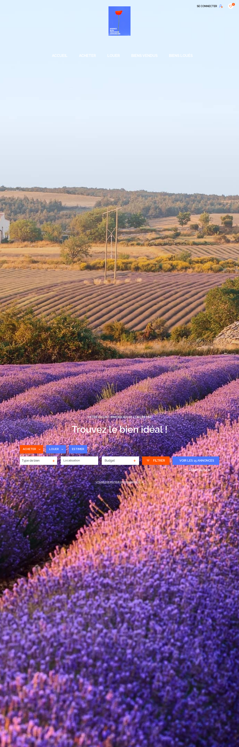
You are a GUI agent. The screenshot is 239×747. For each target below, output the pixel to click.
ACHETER (87, 55)
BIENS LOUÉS (181, 55)
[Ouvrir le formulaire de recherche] (156, 461)
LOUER (113, 55)
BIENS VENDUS (144, 55)
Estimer (79, 449)
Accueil (60, 55)
